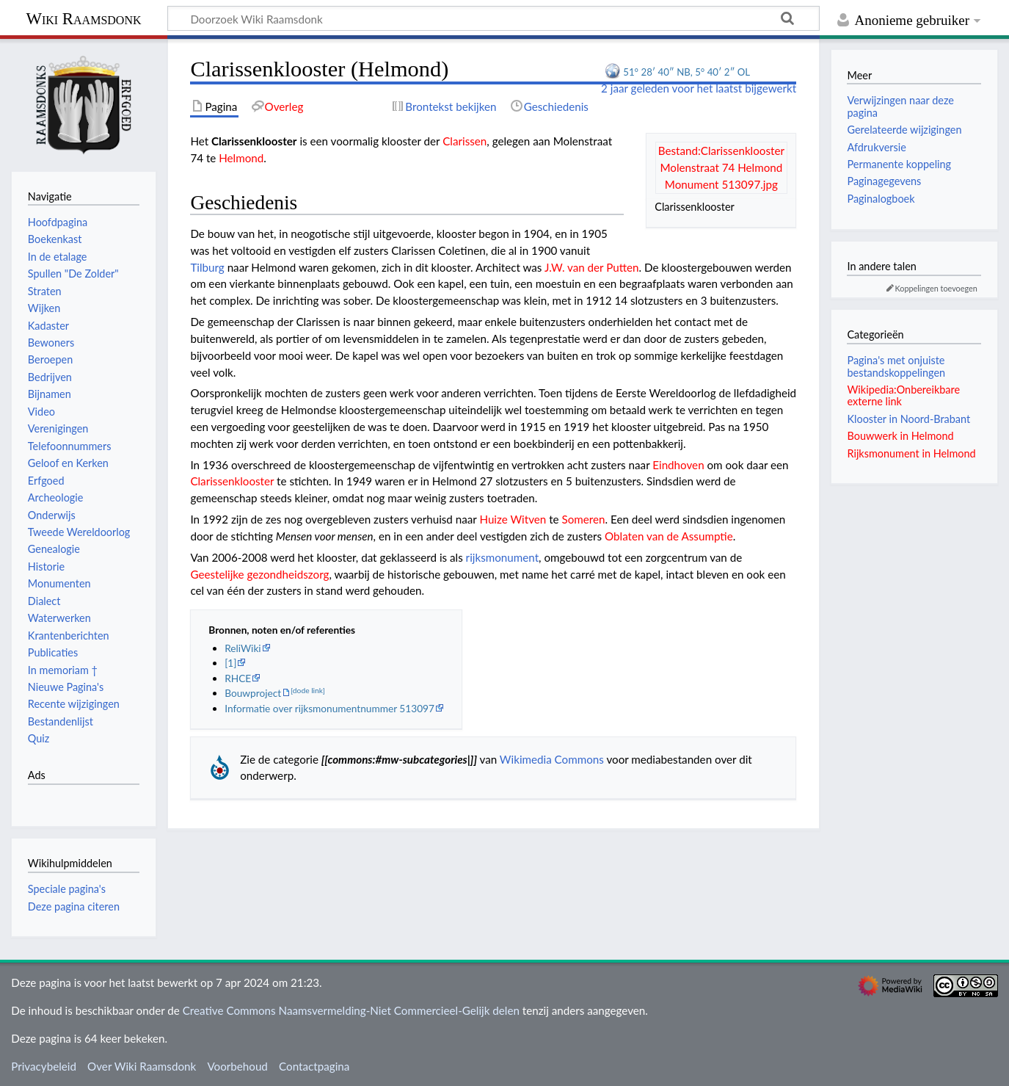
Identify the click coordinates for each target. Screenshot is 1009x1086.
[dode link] (308, 690)
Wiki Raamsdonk (83, 19)
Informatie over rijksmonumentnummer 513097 (329, 708)
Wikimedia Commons (552, 759)
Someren (583, 519)
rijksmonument (502, 557)
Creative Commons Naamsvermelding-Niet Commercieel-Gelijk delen (351, 1010)
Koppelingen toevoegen (936, 288)
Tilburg (207, 267)
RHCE (238, 678)
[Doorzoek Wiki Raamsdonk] (493, 18)
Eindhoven (678, 464)
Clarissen (464, 141)
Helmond (241, 157)
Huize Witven (512, 519)
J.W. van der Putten (591, 267)
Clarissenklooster (232, 481)
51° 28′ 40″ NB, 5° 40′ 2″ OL (686, 72)
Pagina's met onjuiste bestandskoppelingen (896, 366)
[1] (230, 662)
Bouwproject (253, 693)
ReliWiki (243, 648)
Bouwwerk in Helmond (900, 436)
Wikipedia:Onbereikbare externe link (903, 395)
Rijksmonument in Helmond (911, 453)
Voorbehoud (237, 1066)
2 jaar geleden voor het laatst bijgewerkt (698, 88)
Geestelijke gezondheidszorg (259, 574)
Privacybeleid (43, 1066)
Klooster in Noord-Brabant (908, 419)
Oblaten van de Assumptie (669, 536)
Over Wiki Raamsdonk (141, 1066)
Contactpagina (314, 1066)
